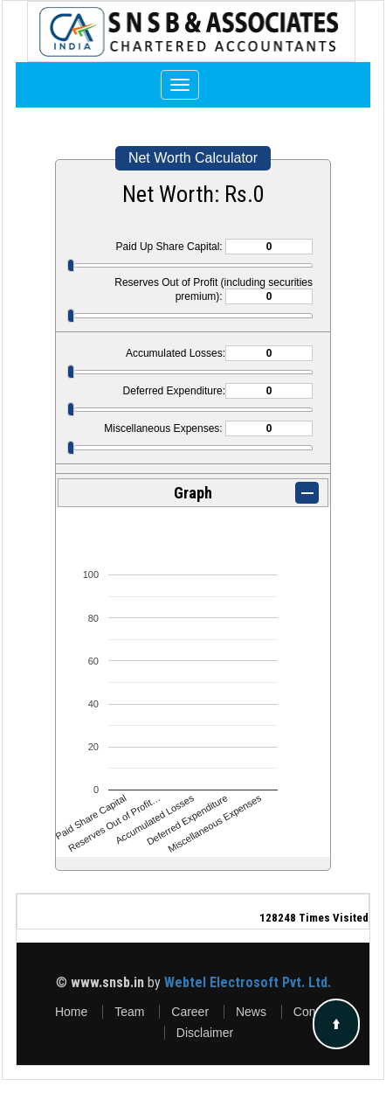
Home (71, 1012)
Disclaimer (204, 1033)
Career (190, 1012)
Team (129, 1012)
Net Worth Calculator (193, 157)
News (251, 1012)
